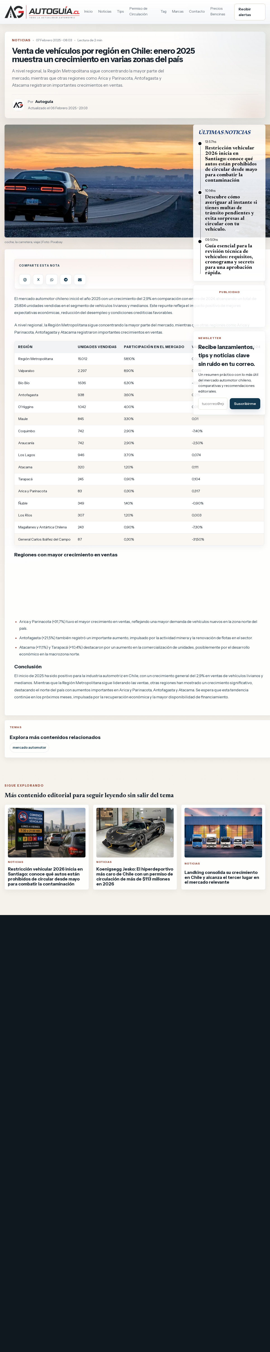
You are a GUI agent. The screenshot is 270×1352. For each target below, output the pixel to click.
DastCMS (155, 1021)
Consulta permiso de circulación (234, 954)
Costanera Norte (86, 969)
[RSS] (260, 926)
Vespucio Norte (85, 985)
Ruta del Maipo (84, 977)
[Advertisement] (139, 588)
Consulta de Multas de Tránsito (232, 961)
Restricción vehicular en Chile (231, 969)
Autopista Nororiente (90, 961)
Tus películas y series (23, 961)
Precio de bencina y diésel (228, 977)
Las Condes (148, 974)
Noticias (104, 11)
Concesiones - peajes (90, 1001)
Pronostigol (15, 1001)
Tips (120, 11)
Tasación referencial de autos (231, 985)
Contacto (197, 11)
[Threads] (249, 926)
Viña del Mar (149, 997)
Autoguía (44, 101)
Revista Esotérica (20, 993)
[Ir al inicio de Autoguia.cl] (42, 12)
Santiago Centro (153, 982)
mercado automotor (29, 748)
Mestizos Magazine (22, 977)
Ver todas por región (156, 1005)
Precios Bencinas (217, 11)
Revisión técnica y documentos (233, 1001)
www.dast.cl (129, 1021)
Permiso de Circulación (138, 11)
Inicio (88, 11)
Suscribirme (245, 403)
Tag (163, 11)
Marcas (178, 11)
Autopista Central (87, 954)
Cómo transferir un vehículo (230, 993)
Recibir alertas (245, 12)
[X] (213, 926)
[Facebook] (202, 926)
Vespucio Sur (83, 993)
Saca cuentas (16, 985)
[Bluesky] (237, 926)
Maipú (143, 958)
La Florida (147, 989)
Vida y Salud (15, 954)
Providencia (148, 966)
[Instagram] (225, 926)
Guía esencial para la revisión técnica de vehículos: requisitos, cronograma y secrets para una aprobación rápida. (229, 260)
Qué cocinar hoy (19, 969)
